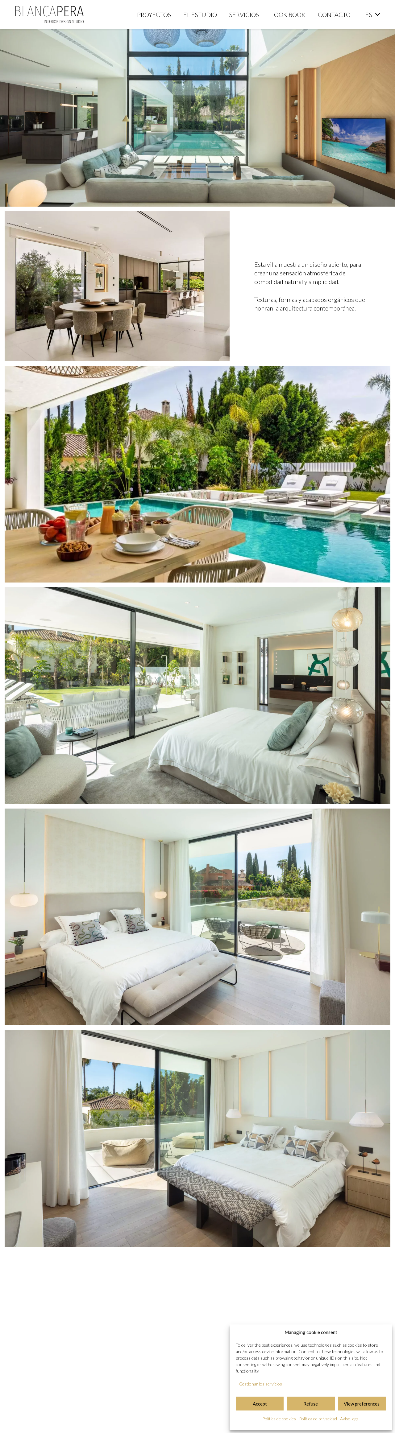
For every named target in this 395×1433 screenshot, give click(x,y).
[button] (372, 14)
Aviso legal (350, 1418)
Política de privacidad (318, 1418)
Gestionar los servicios (260, 1383)
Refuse (310, 1403)
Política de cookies (279, 1418)
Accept (260, 1403)
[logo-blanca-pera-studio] (49, 14)
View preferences (362, 1403)
